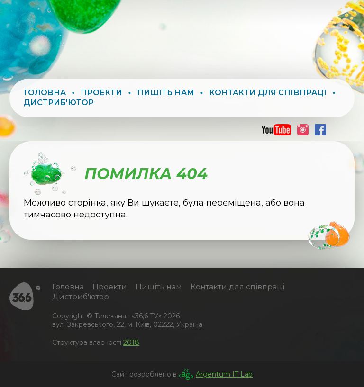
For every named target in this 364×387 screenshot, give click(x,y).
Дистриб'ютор (59, 102)
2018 (131, 342)
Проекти (101, 92)
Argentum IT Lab (224, 374)
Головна (45, 92)
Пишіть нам (165, 92)
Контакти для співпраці (268, 92)
